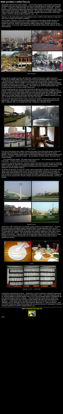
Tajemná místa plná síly (34, 308)
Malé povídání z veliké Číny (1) (15, 2)
